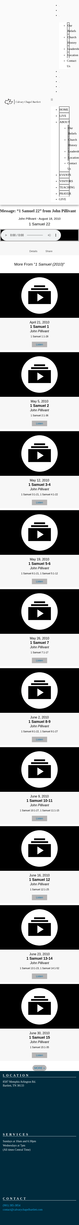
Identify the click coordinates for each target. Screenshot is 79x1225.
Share (49, 251)
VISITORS (66, 181)
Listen (39, 344)
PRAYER (65, 193)
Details (33, 251)
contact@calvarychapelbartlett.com (23, 1209)
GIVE (62, 199)
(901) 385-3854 (11, 1205)
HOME (64, 109)
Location (73, 55)
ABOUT (65, 122)
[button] (60, 99)
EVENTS (65, 174)
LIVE (63, 115)
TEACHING (67, 187)
